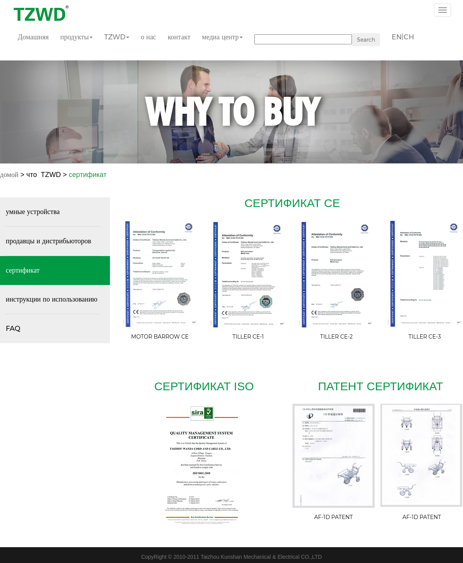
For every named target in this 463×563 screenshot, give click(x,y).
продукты (76, 37)
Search (366, 39)
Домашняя (33, 37)
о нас (148, 37)
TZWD (116, 37)
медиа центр (222, 37)
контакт (179, 37)
